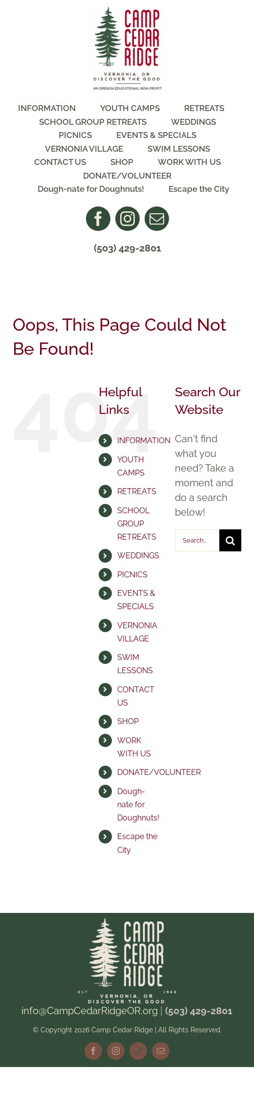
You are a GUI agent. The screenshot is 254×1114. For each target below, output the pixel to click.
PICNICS (132, 574)
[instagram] (127, 218)
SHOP (128, 721)
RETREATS (136, 491)
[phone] (138, 1051)
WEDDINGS (138, 555)
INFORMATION (143, 440)
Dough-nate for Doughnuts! (138, 804)
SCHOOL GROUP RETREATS (136, 524)
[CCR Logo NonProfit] (127, 10)
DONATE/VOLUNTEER (159, 772)
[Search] (230, 540)
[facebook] (98, 218)
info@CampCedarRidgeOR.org (89, 1011)
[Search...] (197, 540)
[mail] (157, 218)
